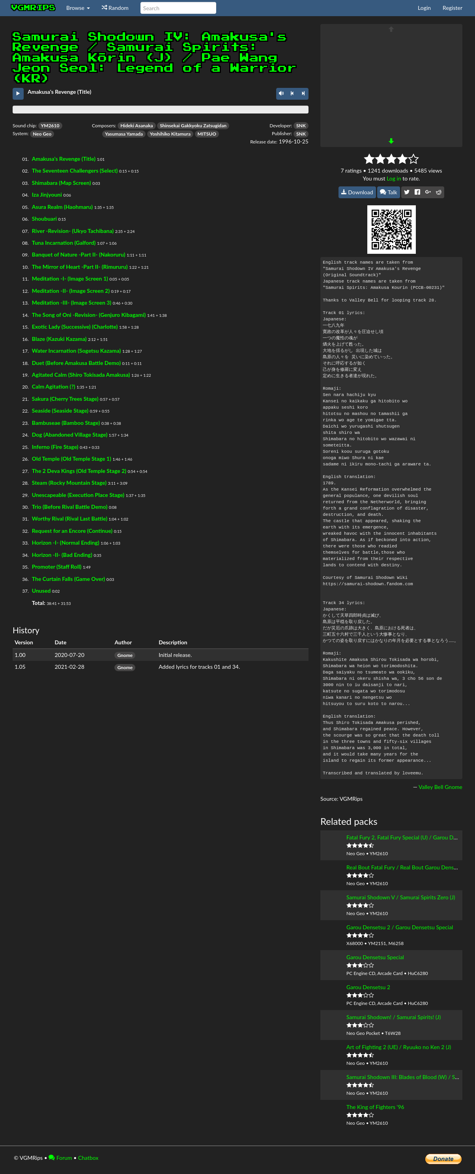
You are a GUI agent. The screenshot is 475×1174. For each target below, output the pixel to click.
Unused (41, 590)
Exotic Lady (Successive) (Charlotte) (75, 326)
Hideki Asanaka (136, 125)
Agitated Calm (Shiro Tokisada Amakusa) (81, 374)
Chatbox (88, 1157)
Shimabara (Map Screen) (61, 182)
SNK (301, 125)
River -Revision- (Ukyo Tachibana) (73, 230)
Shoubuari (44, 218)
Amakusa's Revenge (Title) (63, 158)
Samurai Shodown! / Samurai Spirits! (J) (393, 1017)
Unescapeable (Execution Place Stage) (78, 494)
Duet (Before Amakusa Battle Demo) (76, 362)
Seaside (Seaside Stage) (60, 410)
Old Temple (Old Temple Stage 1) (71, 458)
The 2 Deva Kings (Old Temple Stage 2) (79, 470)
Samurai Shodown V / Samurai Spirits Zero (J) (400, 897)
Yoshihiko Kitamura (170, 134)
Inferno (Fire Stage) (55, 446)
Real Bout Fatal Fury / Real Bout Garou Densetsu (405, 867)
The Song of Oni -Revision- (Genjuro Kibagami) (89, 314)
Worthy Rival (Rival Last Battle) (69, 518)
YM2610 (50, 125)
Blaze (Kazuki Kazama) (59, 338)
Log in (394, 178)
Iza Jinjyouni (47, 194)
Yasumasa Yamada (124, 134)
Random (115, 7)
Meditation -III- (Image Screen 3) (71, 302)
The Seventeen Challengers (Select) (75, 170)
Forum (60, 1157)
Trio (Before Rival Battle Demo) (70, 506)
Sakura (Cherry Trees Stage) (65, 398)
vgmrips (33, 8)
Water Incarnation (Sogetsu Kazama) (76, 350)
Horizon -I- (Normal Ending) (65, 542)
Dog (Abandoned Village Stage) (69, 434)
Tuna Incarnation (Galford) (64, 242)
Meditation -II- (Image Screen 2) (71, 290)
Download (357, 192)
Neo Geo (42, 134)
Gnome (125, 655)
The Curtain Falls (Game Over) (68, 578)
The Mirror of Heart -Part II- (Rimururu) (80, 266)
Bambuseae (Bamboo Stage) (66, 422)
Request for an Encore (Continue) (72, 530)
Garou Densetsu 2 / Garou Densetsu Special (399, 927)
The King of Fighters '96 (375, 1106)
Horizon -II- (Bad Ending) (62, 554)
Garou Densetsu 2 (368, 987)
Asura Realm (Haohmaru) (62, 206)
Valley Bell (431, 786)
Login (424, 7)
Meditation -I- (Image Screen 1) (70, 278)
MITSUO (207, 134)
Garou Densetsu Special (375, 957)
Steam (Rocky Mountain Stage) (69, 482)
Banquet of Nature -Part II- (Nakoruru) (78, 254)
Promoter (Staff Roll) (57, 566)
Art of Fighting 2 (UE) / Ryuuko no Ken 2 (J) (398, 1047)
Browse (78, 7)
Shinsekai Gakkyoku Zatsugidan (193, 125)
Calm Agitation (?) (53, 386)
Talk (388, 192)
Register (452, 7)
